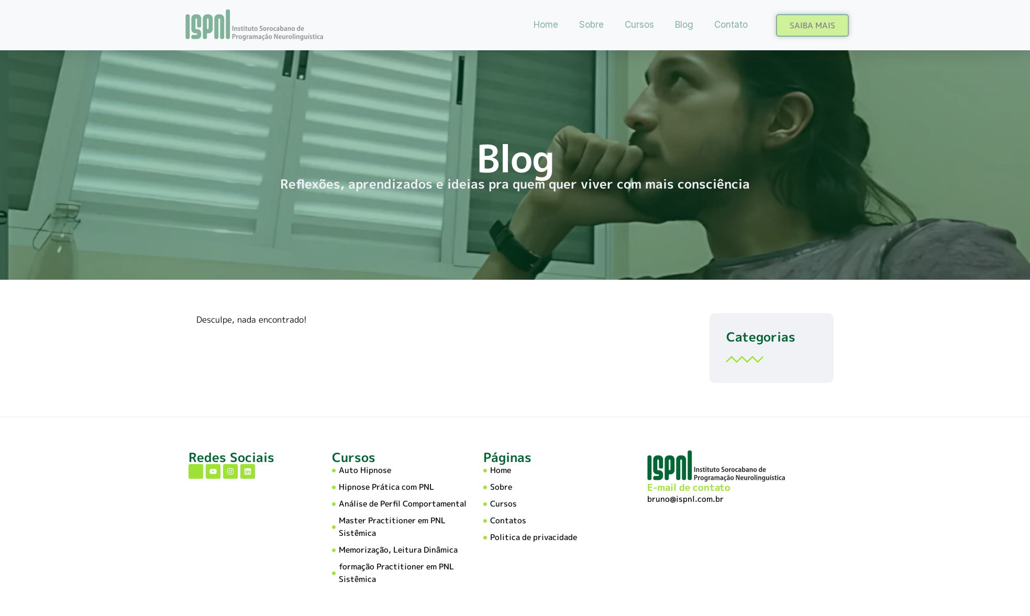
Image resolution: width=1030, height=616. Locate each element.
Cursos (639, 24)
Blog (684, 24)
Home (546, 24)
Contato (731, 24)
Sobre (591, 24)
